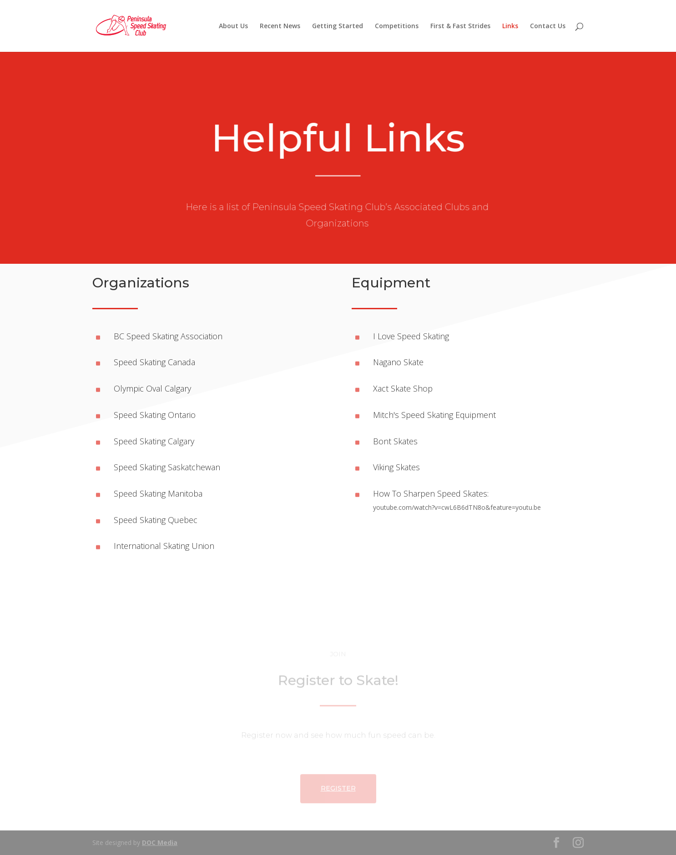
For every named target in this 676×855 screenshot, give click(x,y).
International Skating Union (164, 545)
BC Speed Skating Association (168, 336)
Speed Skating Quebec (155, 519)
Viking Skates (396, 467)
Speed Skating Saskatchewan (167, 467)
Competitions (397, 26)
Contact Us (547, 26)
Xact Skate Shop (403, 388)
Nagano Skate (398, 362)
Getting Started (337, 26)
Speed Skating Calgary (154, 441)
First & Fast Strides (460, 26)
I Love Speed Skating (411, 336)
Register (338, 809)
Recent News (280, 26)
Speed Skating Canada (154, 362)
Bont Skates (395, 441)
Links (510, 26)
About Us (233, 26)
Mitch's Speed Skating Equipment (434, 414)
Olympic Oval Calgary (152, 388)
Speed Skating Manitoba (158, 493)
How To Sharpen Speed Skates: (431, 493)
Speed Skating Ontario (155, 414)
